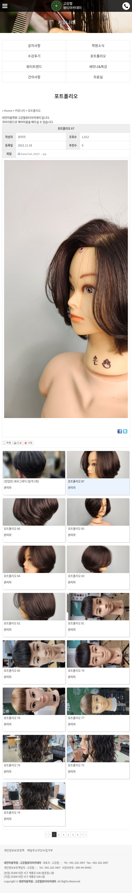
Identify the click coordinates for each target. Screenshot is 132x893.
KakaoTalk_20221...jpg (33, 154)
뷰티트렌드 (34, 66)
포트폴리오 (98, 56)
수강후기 (34, 56)
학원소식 (98, 45)
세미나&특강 (98, 66)
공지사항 (34, 45)
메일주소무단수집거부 (40, 850)
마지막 (85, 834)
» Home (7, 110)
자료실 (98, 77)
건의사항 (34, 77)
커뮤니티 (20, 110)
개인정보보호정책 (14, 850)
